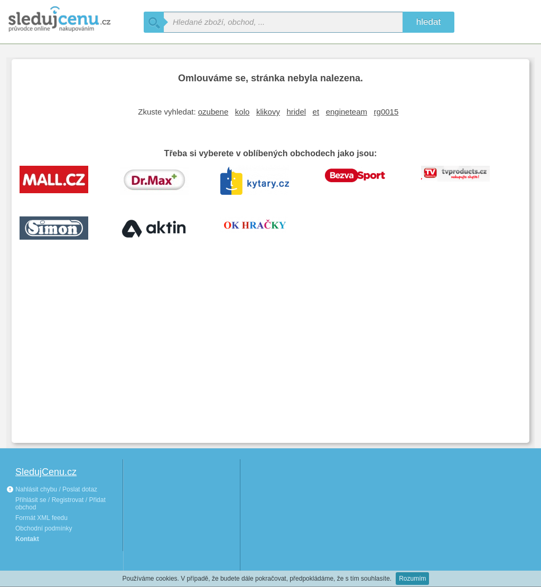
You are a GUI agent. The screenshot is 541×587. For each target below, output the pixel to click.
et (316, 111)
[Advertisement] (270, 356)
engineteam (346, 111)
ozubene (213, 111)
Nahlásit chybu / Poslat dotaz (51, 489)
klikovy (268, 111)
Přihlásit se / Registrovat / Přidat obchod (60, 503)
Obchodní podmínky (43, 528)
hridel (296, 111)
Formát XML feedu (41, 518)
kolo (242, 111)
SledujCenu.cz (46, 472)
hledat (428, 22)
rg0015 (386, 111)
